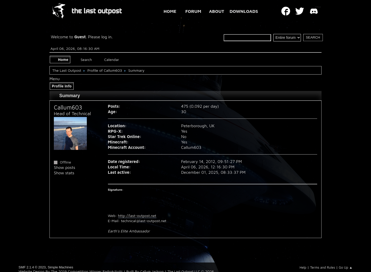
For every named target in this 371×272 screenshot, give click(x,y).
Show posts (64, 167)
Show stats (64, 172)
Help (303, 267)
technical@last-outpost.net (143, 221)
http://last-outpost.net (137, 215)
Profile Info (62, 86)
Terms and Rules (322, 267)
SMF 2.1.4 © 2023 (32, 267)
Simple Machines (60, 267)
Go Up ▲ (345, 267)
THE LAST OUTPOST (97, 11)
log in (106, 36)
